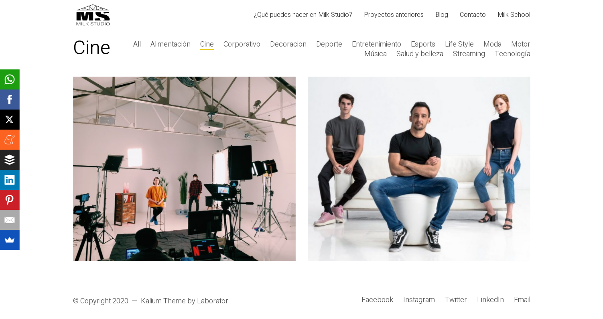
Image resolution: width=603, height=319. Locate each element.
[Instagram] (419, 300)
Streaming (469, 54)
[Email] (522, 300)
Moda (492, 44)
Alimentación (170, 44)
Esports (423, 44)
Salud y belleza (419, 54)
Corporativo (241, 44)
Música (375, 54)
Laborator (212, 301)
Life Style (459, 44)
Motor (520, 44)
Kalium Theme (163, 301)
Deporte (329, 44)
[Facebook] (377, 300)
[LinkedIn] (490, 300)
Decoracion (288, 44)
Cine (207, 44)
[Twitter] (456, 300)
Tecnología (512, 54)
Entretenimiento (376, 44)
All (137, 44)
